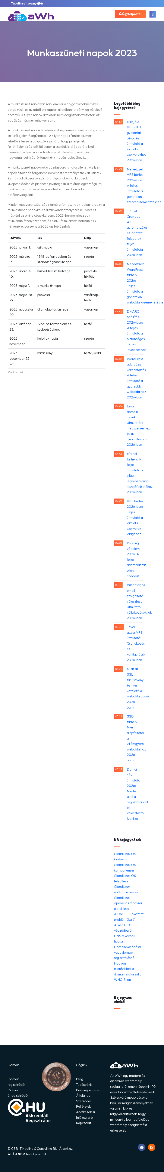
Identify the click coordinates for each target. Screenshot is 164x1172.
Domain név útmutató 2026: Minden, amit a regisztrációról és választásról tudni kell (135, 794)
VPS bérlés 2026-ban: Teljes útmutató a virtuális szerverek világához (135, 517)
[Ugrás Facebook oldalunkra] (141, 1147)
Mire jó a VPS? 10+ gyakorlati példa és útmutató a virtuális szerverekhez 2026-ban (135, 141)
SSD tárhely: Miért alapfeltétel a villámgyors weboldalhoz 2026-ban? (135, 738)
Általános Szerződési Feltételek (84, 1100)
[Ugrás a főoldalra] (31, 17)
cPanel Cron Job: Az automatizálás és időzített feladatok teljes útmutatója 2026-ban (135, 233)
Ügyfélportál (130, 14)
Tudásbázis (84, 1084)
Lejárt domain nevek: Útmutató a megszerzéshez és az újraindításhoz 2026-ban (135, 425)
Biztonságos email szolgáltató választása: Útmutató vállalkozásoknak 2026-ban (135, 601)
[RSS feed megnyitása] (151, 1147)
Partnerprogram (88, 1090)
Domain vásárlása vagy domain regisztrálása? (127, 952)
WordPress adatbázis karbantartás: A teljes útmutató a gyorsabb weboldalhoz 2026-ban (135, 378)
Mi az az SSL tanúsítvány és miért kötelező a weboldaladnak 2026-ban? (135, 688)
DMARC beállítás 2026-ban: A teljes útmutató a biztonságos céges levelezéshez (135, 330)
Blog (79, 1079)
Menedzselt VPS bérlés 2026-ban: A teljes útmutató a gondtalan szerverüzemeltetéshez (135, 185)
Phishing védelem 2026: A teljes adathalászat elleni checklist (135, 559)
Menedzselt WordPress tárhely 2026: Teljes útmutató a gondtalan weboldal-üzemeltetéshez (135, 283)
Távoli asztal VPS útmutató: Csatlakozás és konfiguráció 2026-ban (135, 643)
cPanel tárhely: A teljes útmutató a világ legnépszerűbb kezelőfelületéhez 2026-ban (135, 472)
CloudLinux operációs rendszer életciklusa (128, 903)
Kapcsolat (83, 1123)
